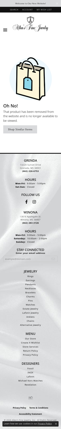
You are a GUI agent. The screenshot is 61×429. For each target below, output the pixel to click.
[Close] (57, 3)
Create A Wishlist (30, 342)
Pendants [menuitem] (30, 284)
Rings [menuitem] (30, 276)
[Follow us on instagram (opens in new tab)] (34, 202)
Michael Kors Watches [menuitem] (30, 380)
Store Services (30, 346)
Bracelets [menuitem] (30, 292)
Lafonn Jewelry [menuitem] (30, 312)
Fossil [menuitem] (30, 368)
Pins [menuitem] (30, 300)
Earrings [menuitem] (30, 280)
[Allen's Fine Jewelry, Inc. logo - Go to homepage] (30, 23)
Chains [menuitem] (30, 320)
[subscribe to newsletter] (53, 259)
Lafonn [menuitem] (30, 376)
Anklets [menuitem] (30, 316)
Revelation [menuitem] (30, 384)
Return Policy (30, 350)
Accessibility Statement (30, 414)
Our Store (30, 338)
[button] (13, 9)
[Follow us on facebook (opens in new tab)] (26, 202)
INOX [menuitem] (30, 372)
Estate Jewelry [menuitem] (30, 308)
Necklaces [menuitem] (30, 288)
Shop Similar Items (20, 129)
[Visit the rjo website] (30, 398)
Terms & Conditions (38, 407)
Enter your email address (30, 253)
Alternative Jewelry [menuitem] (30, 324)
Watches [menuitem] (30, 304)
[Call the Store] (30, 171)
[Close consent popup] (56, 424)
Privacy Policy (30, 354)
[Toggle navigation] (5, 30)
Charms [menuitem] (30, 296)
